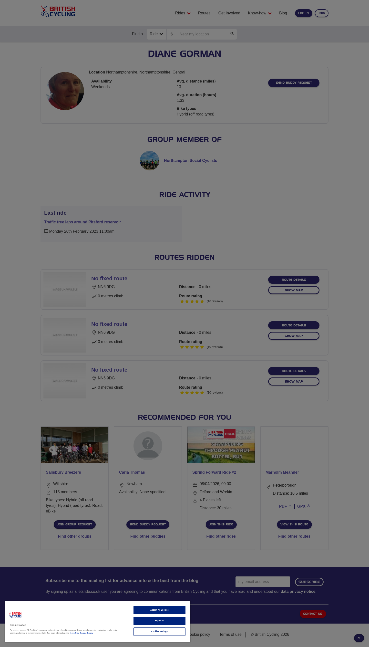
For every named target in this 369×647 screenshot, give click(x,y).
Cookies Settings (159, 631)
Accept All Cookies (159, 610)
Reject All (159, 621)
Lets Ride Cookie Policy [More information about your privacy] (82, 633)
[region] (97, 621)
